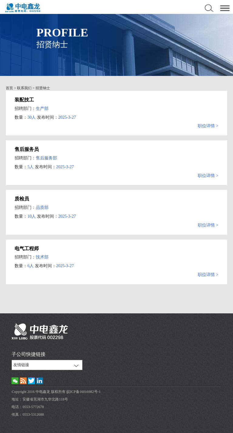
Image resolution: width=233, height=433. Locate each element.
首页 (9, 88)
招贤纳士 (42, 88)
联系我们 (24, 88)
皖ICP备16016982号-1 (83, 392)
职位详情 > (208, 126)
